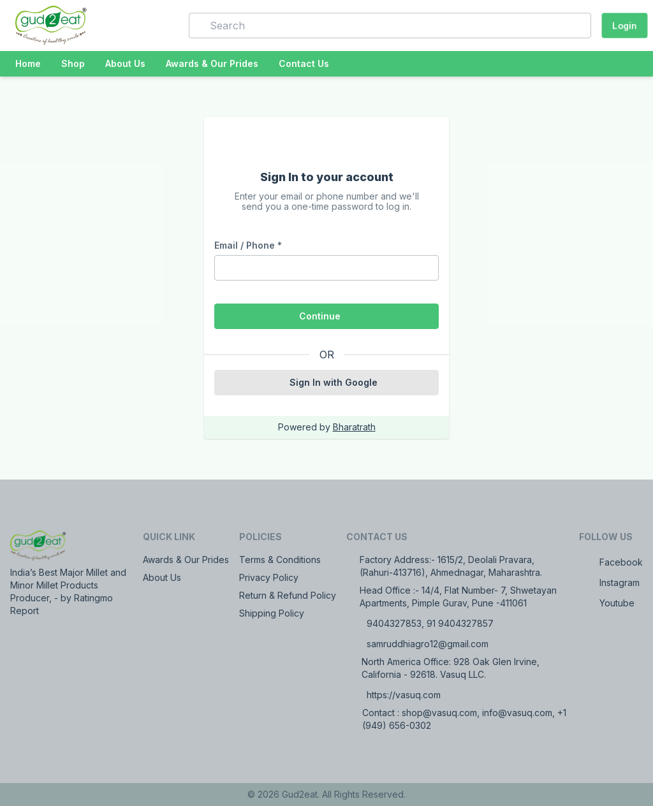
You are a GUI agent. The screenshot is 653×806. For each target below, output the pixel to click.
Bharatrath (354, 426)
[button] (160, 25)
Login (624, 25)
